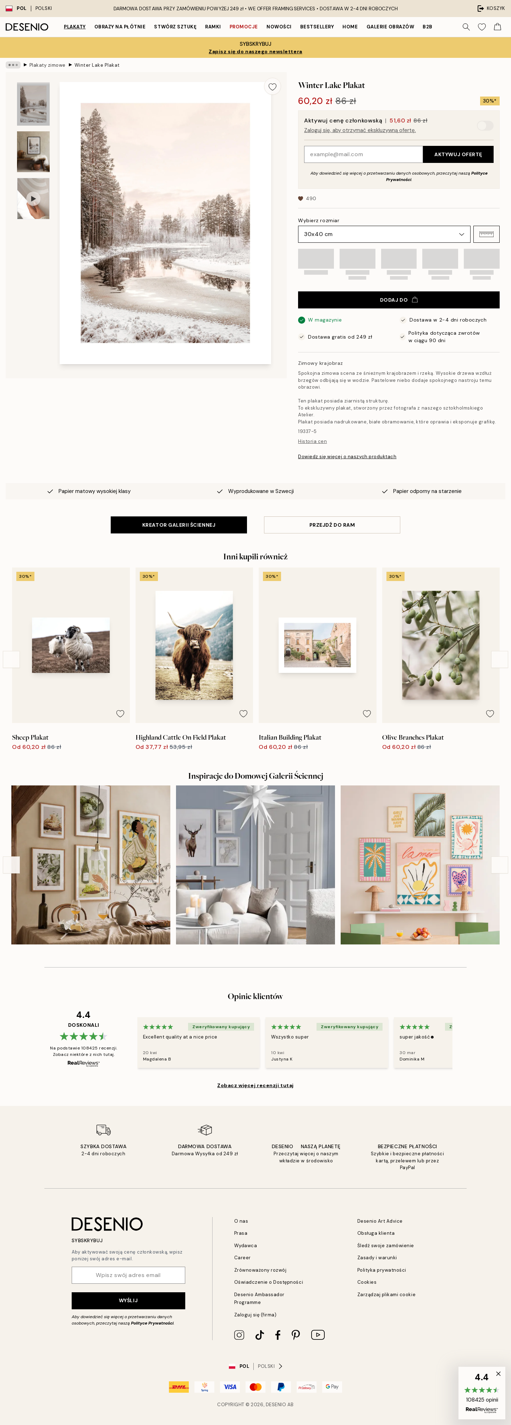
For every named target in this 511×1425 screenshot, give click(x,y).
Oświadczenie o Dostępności (268, 1282)
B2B (428, 27)
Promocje (244, 27)
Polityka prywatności (381, 1270)
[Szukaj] (466, 27)
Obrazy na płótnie (120, 27)
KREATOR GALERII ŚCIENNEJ (178, 525)
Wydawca (245, 1246)
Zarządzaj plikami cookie (386, 1295)
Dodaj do (399, 300)
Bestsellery (317, 27)
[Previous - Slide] (11, 659)
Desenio (276, 1405)
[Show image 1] (33, 104)
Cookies (367, 1282)
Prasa (241, 1233)
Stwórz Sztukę (175, 27)
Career (242, 1258)
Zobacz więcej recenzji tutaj (255, 1085)
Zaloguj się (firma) (255, 1315)
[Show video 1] (33, 198)
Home (350, 27)
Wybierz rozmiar (318, 220)
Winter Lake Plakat (97, 65)
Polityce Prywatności (152, 1323)
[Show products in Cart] (497, 26)
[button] (486, 234)
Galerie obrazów (390, 27)
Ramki (213, 27)
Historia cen (312, 441)
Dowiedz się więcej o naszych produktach (347, 457)
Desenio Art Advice (380, 1221)
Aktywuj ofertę (458, 154)
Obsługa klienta (376, 1233)
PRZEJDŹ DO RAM (332, 525)
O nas (241, 1221)
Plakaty (75, 27)
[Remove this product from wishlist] (272, 86)
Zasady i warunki (377, 1258)
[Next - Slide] (499, 659)
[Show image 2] (33, 151)
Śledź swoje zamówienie (385, 1246)
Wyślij (128, 1300)
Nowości (279, 27)
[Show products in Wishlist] (482, 26)
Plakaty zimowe (47, 65)
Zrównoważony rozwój (260, 1270)
